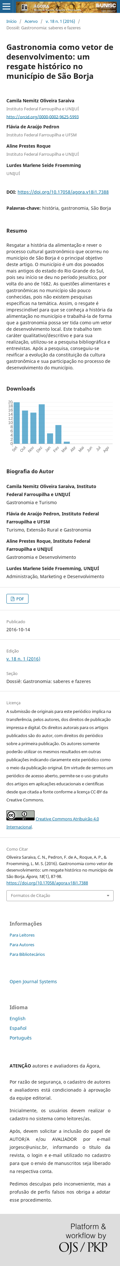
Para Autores (22, 944)
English (18, 1018)
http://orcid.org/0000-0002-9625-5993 (42, 116)
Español (18, 1028)
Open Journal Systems (33, 981)
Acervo (31, 21)
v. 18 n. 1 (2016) (60, 21)
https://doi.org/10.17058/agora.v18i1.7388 (63, 192)
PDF (19, 599)
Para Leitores (22, 935)
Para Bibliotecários (27, 954)
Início (11, 21)
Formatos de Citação (30, 895)
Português (21, 1038)
